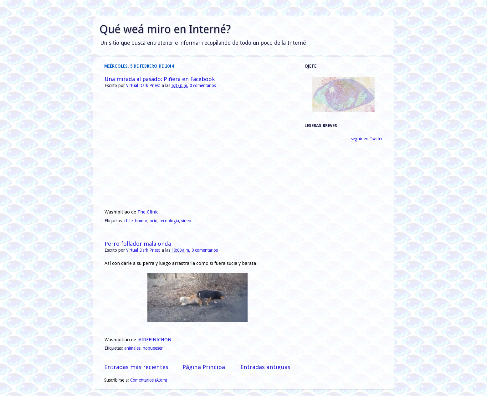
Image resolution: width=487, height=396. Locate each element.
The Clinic (147, 212)
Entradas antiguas (265, 367)
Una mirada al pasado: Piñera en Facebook (160, 79)
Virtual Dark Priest (143, 85)
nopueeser (153, 348)
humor (141, 220)
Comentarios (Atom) (148, 380)
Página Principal (204, 367)
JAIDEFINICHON (154, 339)
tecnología (169, 220)
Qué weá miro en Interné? (165, 29)
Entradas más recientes (136, 367)
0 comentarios (203, 85)
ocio (153, 220)
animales (132, 348)
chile (128, 220)
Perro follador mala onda (138, 243)
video (186, 220)
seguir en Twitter (367, 138)
